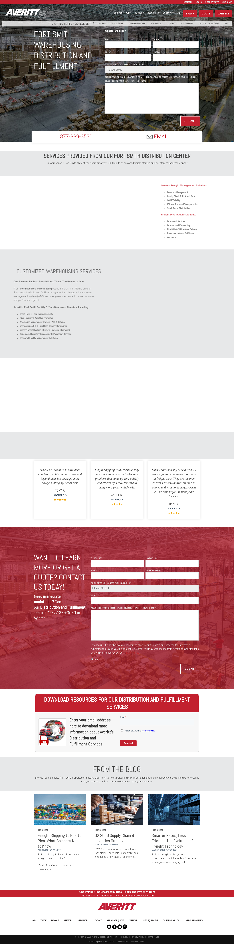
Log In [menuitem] (199, 2)
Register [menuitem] (188, 2)
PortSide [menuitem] (170, 23)
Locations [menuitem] (102, 23)
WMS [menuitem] (227, 23)
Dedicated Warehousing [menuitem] (209, 23)
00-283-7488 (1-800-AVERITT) (100, 895)
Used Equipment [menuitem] (150, 920)
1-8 (82, 895)
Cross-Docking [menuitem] (186, 23)
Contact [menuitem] (167, 13)
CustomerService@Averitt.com (137, 895)
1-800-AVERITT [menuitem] (212, 2)
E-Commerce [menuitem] (156, 23)
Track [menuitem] (43, 920)
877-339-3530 (76, 136)
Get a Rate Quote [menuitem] (115, 920)
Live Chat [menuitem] (227, 2)
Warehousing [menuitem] (117, 23)
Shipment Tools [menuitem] (122, 13)
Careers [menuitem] (133, 920)
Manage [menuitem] (55, 920)
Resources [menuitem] (153, 13)
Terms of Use (153, 937)
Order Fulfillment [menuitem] (137, 23)
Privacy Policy (137, 937)
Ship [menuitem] (33, 920)
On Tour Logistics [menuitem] (172, 920)
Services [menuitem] (139, 13)
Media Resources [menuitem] (194, 920)
